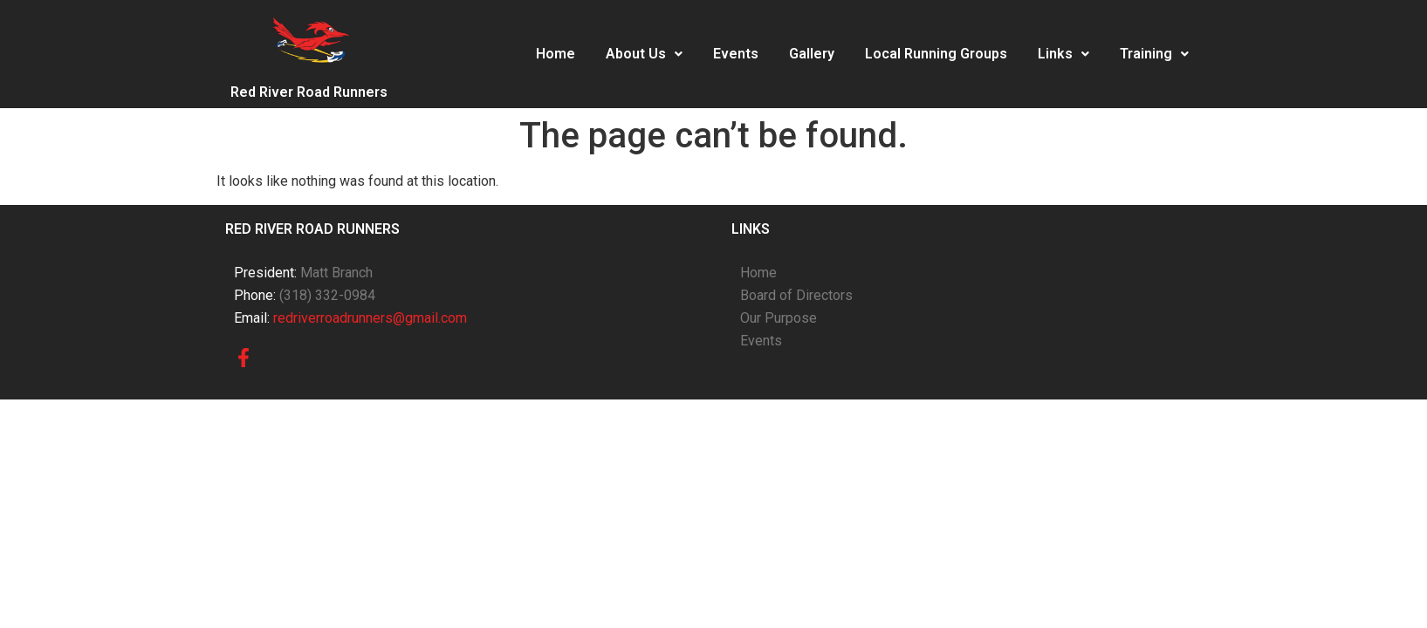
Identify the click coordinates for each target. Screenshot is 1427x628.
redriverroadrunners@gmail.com (370, 318)
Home (555, 53)
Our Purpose (778, 318)
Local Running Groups (936, 53)
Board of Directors (796, 295)
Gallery (811, 53)
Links (1063, 53)
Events (735, 53)
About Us (644, 53)
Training (1154, 53)
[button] (644, 54)
